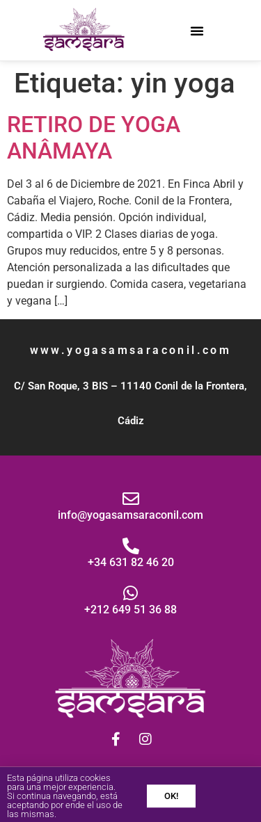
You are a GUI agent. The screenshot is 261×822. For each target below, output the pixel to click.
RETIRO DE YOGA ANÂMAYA (93, 137)
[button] (197, 30)
